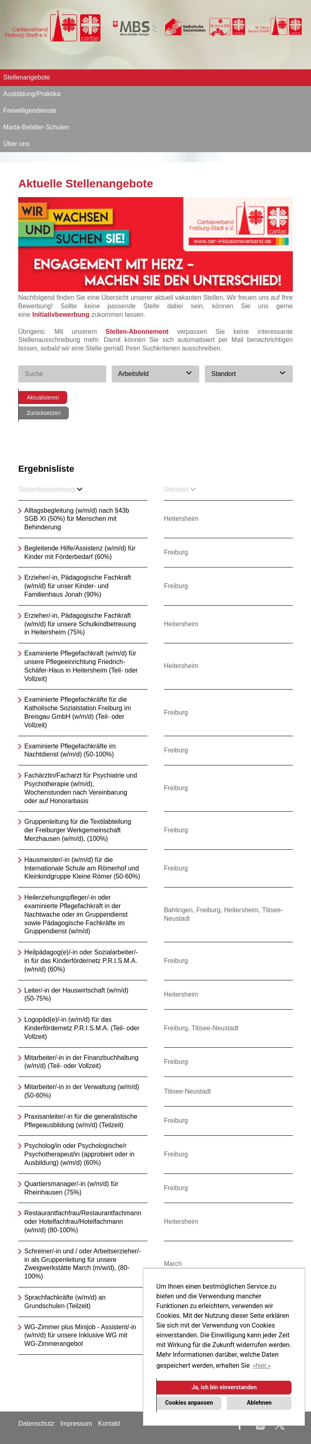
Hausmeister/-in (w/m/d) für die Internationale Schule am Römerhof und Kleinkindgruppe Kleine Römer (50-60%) (82, 868)
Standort (180, 489)
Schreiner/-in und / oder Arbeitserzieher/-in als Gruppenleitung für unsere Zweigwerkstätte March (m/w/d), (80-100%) (82, 1264)
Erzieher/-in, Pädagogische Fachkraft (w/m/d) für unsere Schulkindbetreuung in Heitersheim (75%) (80, 624)
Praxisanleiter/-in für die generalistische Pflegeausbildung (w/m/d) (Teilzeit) (80, 1120)
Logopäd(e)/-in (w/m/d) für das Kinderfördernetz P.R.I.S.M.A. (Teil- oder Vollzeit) (81, 1028)
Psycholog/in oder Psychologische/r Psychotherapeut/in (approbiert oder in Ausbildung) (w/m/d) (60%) (79, 1154)
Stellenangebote (26, 77)
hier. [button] (262, 1365)
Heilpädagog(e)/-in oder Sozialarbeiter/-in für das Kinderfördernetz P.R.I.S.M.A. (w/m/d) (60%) (81, 961)
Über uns (16, 143)
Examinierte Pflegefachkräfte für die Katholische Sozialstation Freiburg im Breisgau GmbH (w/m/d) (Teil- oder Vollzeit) (77, 712)
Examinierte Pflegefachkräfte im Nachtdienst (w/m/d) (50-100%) (70, 750)
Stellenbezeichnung (50, 489)
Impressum (76, 1423)
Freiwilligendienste (30, 110)
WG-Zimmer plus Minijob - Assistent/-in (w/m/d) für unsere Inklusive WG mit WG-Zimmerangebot (80, 1335)
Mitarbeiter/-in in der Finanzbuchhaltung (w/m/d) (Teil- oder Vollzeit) (81, 1062)
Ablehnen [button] (259, 1402)
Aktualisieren (43, 397)
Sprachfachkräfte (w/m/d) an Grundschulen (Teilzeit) (65, 1301)
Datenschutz (36, 1423)
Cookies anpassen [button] (189, 1402)
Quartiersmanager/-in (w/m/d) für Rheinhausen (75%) (71, 1188)
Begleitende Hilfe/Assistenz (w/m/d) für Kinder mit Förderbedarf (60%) (80, 552)
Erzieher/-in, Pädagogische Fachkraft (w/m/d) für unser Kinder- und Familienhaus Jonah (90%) (77, 586)
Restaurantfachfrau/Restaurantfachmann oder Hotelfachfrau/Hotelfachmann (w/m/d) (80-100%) (82, 1221)
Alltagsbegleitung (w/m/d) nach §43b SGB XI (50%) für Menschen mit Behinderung (76, 519)
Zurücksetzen (44, 413)
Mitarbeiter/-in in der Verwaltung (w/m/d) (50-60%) (81, 1091)
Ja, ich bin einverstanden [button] (224, 1387)
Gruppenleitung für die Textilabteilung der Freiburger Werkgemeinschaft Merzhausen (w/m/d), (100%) (77, 830)
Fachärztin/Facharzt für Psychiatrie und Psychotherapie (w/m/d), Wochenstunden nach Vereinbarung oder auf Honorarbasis (80, 788)
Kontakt (109, 1423)
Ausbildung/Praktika (31, 93)
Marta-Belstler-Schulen (36, 127)
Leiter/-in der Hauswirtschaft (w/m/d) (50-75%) (76, 994)
